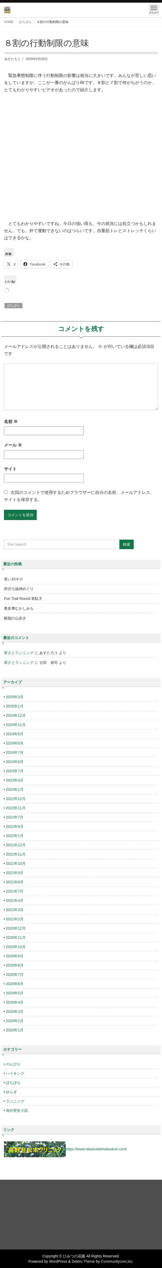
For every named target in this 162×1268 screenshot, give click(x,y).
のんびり (13, 1064)
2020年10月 (16, 947)
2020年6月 (15, 984)
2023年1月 (15, 789)
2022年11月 (16, 808)
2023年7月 (15, 771)
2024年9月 (15, 734)
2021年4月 (15, 900)
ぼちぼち (25, 22)
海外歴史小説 (17, 1110)
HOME (8, 22)
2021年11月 (16, 854)
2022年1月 (15, 836)
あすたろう (12, 59)
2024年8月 (15, 743)
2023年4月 (15, 780)
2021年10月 (16, 863)
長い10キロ (13, 579)
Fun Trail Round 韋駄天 (23, 598)
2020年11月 (16, 937)
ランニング (15, 1101)
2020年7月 (15, 974)
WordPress (58, 1261)
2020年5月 (15, 993)
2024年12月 (16, 715)
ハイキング (15, 1073)
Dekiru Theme (83, 1261)
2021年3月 (15, 910)
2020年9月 (15, 956)
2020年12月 (16, 928)
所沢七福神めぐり (19, 589)
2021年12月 (16, 845)
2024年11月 (16, 725)
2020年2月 (15, 1021)
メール (13, 445)
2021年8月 (15, 882)
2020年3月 (15, 1011)
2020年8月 (15, 965)
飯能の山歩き (15, 618)
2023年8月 (15, 762)
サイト (10, 469)
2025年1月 (15, 706)
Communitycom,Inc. (117, 1261)
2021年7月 (15, 891)
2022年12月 (16, 799)
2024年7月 (15, 752)
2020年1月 (15, 1030)
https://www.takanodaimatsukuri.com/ (96, 1149)
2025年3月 (15, 697)
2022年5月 (15, 826)
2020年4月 (15, 1002)
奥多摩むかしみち (19, 608)
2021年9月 (15, 873)
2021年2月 (15, 919)
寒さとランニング (19, 653)
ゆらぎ (11, 1092)
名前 (11, 421)
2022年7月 (15, 817)
